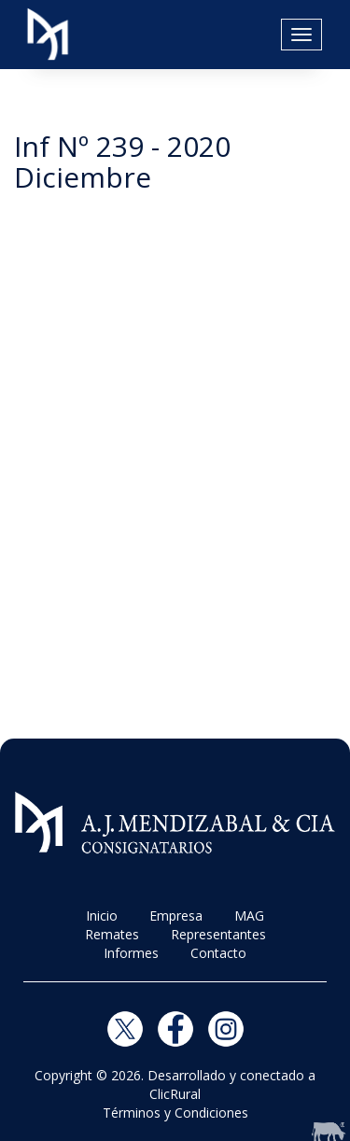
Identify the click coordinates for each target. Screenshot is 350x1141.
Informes (131, 953)
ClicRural (175, 1094)
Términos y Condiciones (175, 1112)
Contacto (218, 953)
